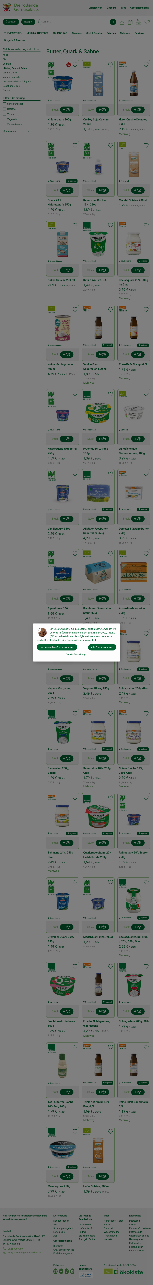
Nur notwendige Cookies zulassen (57, 647)
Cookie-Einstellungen (76, 654)
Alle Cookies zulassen (102, 647)
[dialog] (76, 642)
